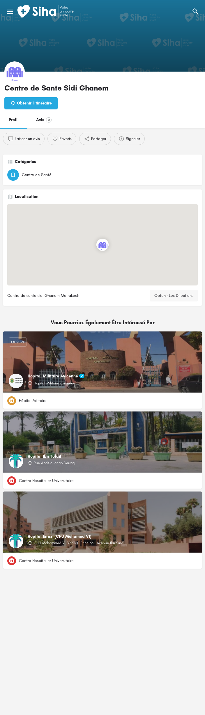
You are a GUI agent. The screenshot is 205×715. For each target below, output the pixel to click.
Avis (44, 120)
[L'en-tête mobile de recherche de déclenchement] (195, 11)
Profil (14, 119)
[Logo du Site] (46, 11)
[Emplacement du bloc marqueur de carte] (102, 245)
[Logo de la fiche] (14, 71)
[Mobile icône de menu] (10, 11)
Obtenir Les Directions (173, 295)
